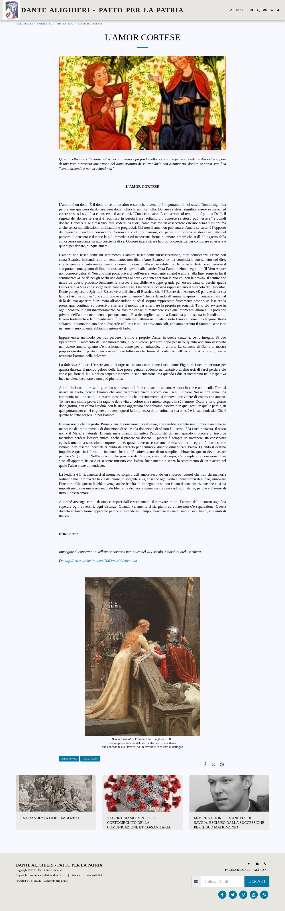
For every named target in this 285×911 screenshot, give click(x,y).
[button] (251, 10)
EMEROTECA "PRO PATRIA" (55, 23)
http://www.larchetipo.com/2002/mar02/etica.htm (100, 561)
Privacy (76, 875)
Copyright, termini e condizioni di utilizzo (40, 875)
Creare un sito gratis (56, 880)
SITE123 (36, 880)
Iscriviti (256, 881)
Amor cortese (69, 758)
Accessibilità (94, 875)
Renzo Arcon (90, 758)
